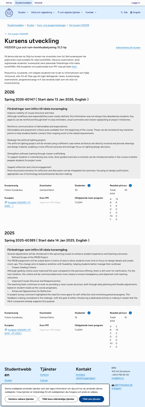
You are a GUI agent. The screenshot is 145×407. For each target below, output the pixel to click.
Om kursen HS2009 (79, 25)
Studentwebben (23, 2)
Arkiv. (74, 66)
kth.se (9, 2)
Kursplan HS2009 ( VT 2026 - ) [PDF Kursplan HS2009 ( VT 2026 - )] (18, 204)
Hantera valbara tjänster (21, 399)
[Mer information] (89, 185)
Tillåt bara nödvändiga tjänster (58, 399)
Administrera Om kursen (128, 47)
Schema (44, 374)
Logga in (135, 2)
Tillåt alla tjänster (92, 399)
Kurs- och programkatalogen (51, 25)
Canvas (44, 380)
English (136, 12)
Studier (30, 25)
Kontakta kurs (83, 383)
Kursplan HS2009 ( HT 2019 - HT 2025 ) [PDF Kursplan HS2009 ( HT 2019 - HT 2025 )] (18, 331)
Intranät (38, 2)
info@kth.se (118, 378)
